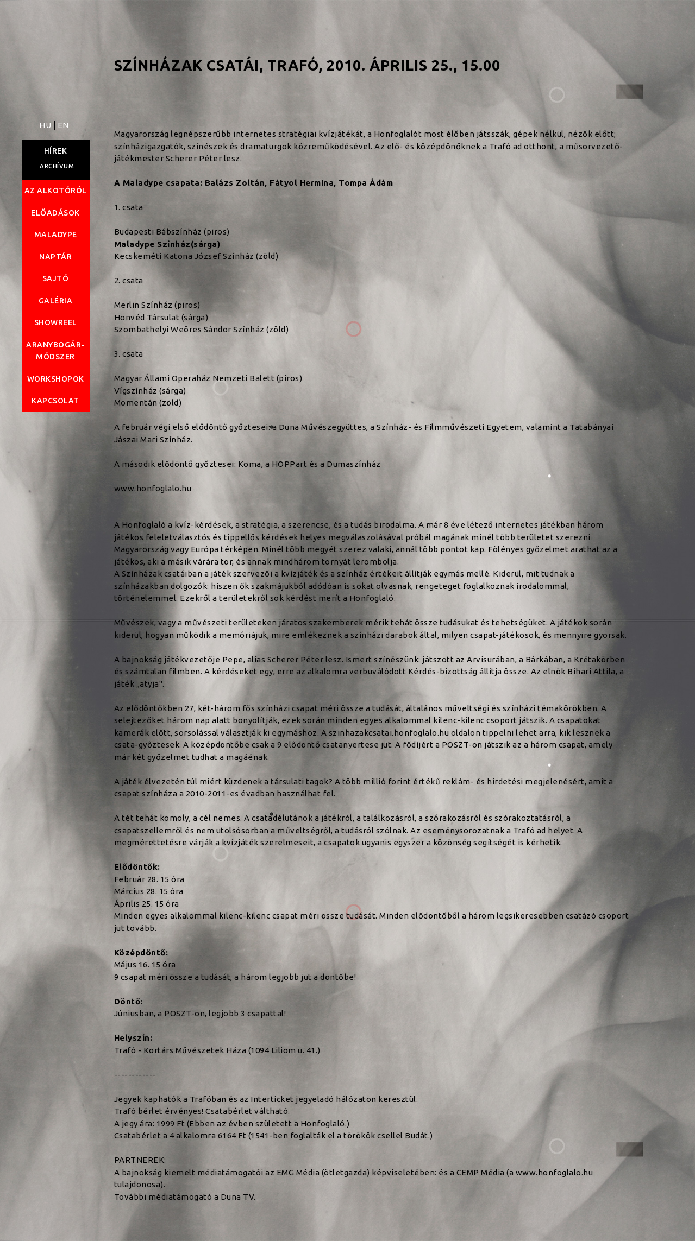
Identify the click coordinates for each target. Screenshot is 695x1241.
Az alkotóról (55, 190)
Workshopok (55, 379)
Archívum (57, 166)
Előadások (55, 212)
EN (63, 125)
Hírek (55, 151)
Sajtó (55, 278)
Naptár (55, 256)
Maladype (55, 234)
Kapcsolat (55, 400)
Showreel (55, 322)
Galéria (56, 300)
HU (46, 125)
